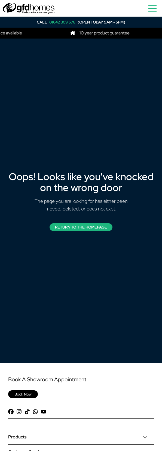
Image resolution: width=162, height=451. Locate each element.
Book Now (23, 394)
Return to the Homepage (81, 227)
